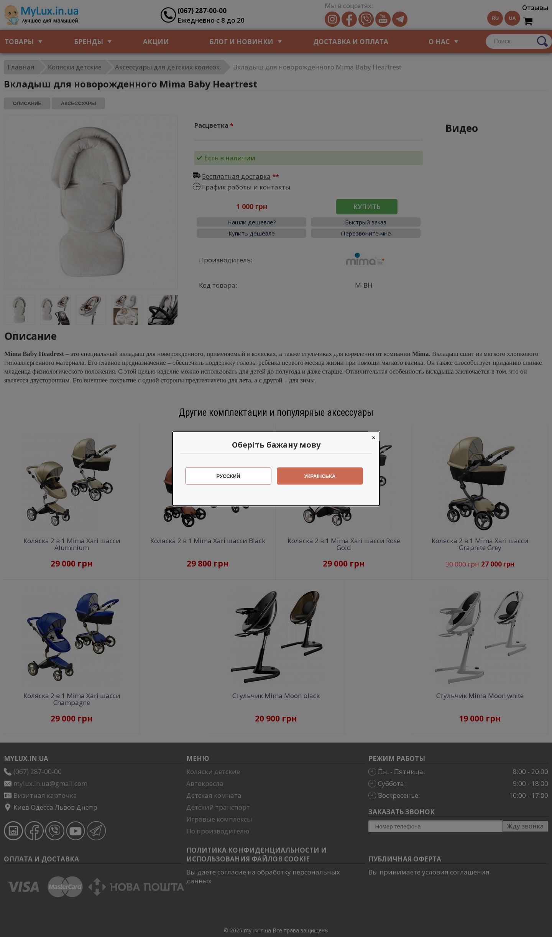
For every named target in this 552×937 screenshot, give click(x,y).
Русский (228, 476)
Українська (320, 476)
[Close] (374, 436)
